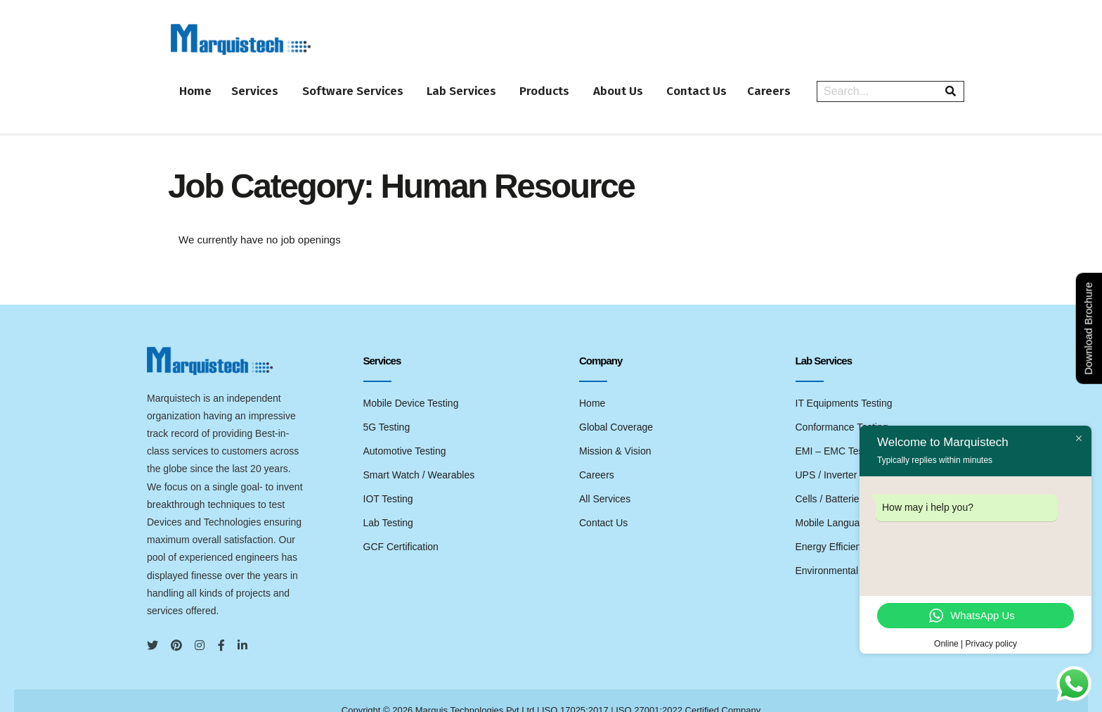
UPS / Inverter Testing (843, 454)
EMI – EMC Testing (838, 430)
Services (266, 81)
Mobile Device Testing (411, 382)
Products (570, 81)
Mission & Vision (615, 430)
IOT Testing (388, 478)
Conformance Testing (842, 406)
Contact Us (731, 81)
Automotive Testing (404, 430)
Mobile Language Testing (850, 502)
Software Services (368, 81)
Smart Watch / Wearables (419, 454)
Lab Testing (388, 502)
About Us (648, 81)
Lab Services (482, 81)
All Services (604, 478)
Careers (811, 81)
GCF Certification (401, 526)
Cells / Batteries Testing (847, 478)
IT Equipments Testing (844, 382)
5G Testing (386, 406)
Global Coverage (616, 406)
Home (198, 81)
